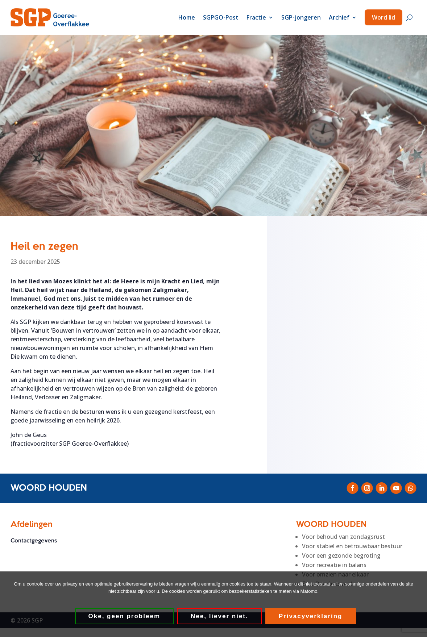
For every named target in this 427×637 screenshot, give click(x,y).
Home (186, 17)
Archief (339, 17)
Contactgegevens (34, 541)
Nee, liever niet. (219, 616)
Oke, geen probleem (124, 616)
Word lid (383, 17)
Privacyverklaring (311, 616)
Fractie (256, 17)
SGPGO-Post (221, 17)
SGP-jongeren (301, 17)
